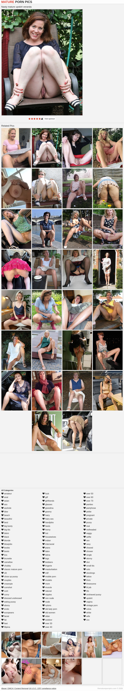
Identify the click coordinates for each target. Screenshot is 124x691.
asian (5, 501)
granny (47, 512)
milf (45, 573)
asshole (6, 508)
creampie (7, 584)
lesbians (47, 562)
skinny (87, 558)
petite (87, 512)
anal (4, 497)
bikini (5, 533)
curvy (5, 595)
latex (46, 551)
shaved (88, 548)
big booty (6, 526)
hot (45, 533)
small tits (88, 566)
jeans (46, 548)
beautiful (6, 519)
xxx (86, 620)
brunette (6, 558)
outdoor (47, 620)
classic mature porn (11, 569)
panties (88, 504)
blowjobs (6, 544)
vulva (87, 609)
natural (47, 591)
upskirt (87, 598)
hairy (46, 515)
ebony (5, 605)
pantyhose (89, 508)
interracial (48, 544)
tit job (87, 587)
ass (4, 504)
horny (46, 530)
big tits (5, 530)
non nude (48, 598)
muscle (47, 587)
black (5, 537)
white (87, 613)
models (47, 580)
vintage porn (90, 605)
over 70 (88, 501)
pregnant (89, 515)
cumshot (6, 587)
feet (4, 623)
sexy (87, 544)
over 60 (88, 497)
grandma (47, 508)
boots (5, 551)
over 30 (47, 623)
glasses (47, 504)
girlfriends (48, 501)
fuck (45, 494)
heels (46, 526)
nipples (47, 595)
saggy (87, 533)
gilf (45, 497)
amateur (6, 494)
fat (3, 620)
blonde (5, 540)
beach (5, 515)
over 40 (47, 627)
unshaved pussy (92, 595)
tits (86, 591)
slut (86, 562)
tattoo (87, 576)
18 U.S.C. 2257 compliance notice (42, 688)
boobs (5, 548)
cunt (4, 591)
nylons (46, 605)
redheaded (89, 530)
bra (4, 555)
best (4, 522)
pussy (87, 522)
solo (86, 569)
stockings (89, 573)
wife (86, 616)
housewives (49, 537)
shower (88, 551)
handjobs (48, 522)
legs (45, 558)
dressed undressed (11, 598)
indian (46, 540)
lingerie (47, 566)
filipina (5, 627)
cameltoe (6, 562)
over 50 (88, 494)
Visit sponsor (50, 119)
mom (46, 584)
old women (48, 613)
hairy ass (47, 519)
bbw (4, 512)
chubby (6, 566)
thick (87, 580)
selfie (87, 537)
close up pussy (9, 576)
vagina (87, 602)
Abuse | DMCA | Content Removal (14, 688)
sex (86, 540)
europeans (7, 613)
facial (5, 616)
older (46, 616)
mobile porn (49, 576)
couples (6, 580)
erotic (5, 609)
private (87, 519)
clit (4, 573)
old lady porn (49, 609)
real (86, 526)
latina (46, 555)
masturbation (49, 569)
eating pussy (8, 602)
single (87, 555)
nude (46, 602)
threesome (89, 584)
